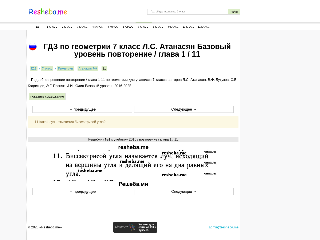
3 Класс (82, 26)
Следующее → (184, 109)
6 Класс (128, 26)
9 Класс (173, 26)
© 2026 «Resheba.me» (45, 227)
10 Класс (189, 26)
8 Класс (158, 26)
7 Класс (143, 26)
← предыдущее (82, 109)
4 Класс (97, 26)
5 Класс (112, 26)
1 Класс (52, 26)
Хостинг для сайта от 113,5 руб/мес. (147, 227)
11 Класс (204, 26)
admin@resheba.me (224, 227)
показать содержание (47, 96)
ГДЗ (37, 26)
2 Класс (67, 26)
